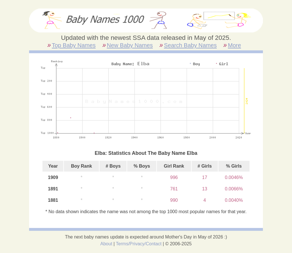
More (234, 45)
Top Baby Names (74, 45)
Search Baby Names (190, 45)
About (106, 243)
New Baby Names (130, 45)
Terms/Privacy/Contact (138, 243)
